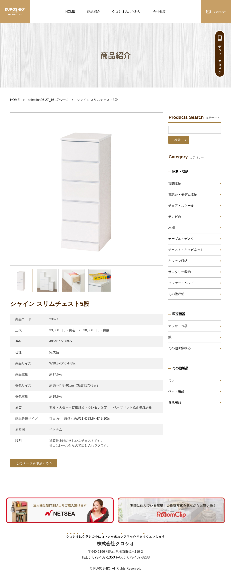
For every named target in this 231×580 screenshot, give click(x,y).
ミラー (173, 380)
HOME (70, 11)
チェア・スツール (181, 205)
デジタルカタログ (220, 57)
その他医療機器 (179, 348)
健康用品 (174, 402)
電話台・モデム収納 (182, 194)
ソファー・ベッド (181, 283)
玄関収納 (174, 183)
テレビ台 (174, 216)
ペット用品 (176, 391)
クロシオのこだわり (126, 11)
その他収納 (176, 294)
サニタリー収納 (179, 272)
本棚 (171, 227)
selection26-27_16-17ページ (48, 100)
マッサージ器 (178, 326)
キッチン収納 (178, 261)
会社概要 (159, 11)
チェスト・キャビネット (186, 249)
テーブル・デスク (181, 238)
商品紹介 (93, 11)
